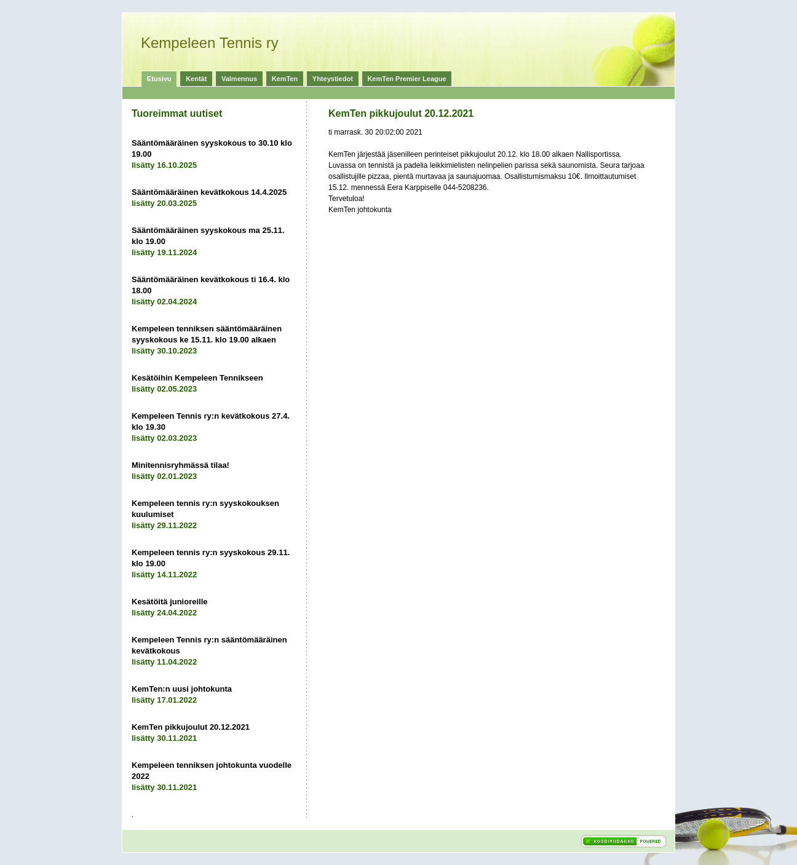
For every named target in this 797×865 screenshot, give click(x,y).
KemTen (285, 78)
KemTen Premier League (406, 78)
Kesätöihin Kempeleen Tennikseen (197, 377)
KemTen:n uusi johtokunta (182, 688)
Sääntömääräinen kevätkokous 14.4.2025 (209, 192)
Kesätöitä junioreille (170, 601)
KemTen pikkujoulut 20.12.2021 (191, 727)
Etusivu (159, 78)
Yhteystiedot (332, 78)
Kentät (196, 78)
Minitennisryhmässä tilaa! (180, 465)
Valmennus (239, 78)
